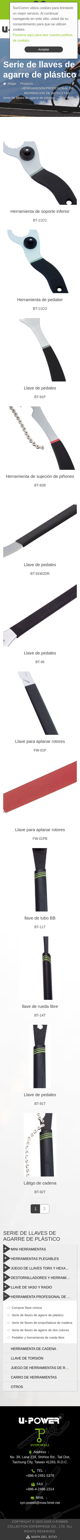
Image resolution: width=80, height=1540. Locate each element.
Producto (26, 83)
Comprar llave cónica (27, 1307)
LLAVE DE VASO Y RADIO (27, 1286)
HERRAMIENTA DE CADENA (33, 1349)
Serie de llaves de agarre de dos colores (40, 1330)
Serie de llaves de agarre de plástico (38, 1315)
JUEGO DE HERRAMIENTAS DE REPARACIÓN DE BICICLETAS (44, 1368)
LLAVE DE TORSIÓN (27, 1358)
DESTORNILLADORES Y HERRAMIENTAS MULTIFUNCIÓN (40, 1277)
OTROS (17, 1387)
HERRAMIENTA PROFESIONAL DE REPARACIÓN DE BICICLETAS (40, 1296)
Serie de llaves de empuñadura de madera (42, 1322)
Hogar (12, 83)
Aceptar (43, 49)
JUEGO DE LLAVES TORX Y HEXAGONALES (40, 1267)
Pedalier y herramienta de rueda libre (38, 1337)
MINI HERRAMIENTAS (24, 1248)
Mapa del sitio (44, 1537)
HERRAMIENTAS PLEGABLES (31, 1258)
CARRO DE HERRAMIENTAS (34, 1377)
